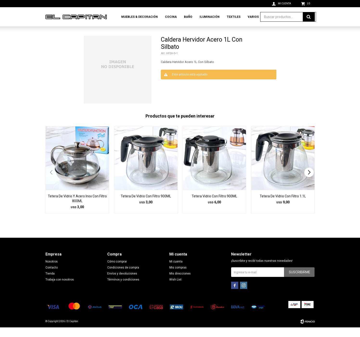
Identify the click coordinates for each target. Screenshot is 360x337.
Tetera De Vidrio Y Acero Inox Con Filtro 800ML (77, 208)
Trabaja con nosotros (59, 289)
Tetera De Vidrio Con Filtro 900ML (146, 206)
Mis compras (178, 277)
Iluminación (210, 17)
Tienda (50, 283)
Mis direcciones (180, 283)
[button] (309, 182)
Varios (253, 17)
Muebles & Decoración (139, 17)
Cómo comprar (117, 271)
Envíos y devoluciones (122, 283)
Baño (188, 17)
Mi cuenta (176, 271)
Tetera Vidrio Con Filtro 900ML (214, 206)
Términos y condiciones (123, 289)
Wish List (175, 289)
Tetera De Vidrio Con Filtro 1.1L (283, 206)
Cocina (171, 17)
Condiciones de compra (123, 277)
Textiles (233, 17)
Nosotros (51, 271)
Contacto (51, 277)
